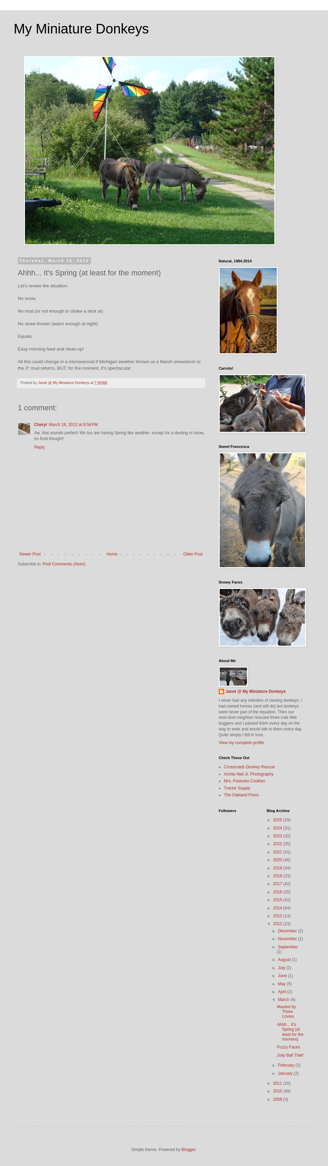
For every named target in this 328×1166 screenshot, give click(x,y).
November (288, 938)
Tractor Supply (237, 788)
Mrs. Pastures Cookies (244, 781)
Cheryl (40, 424)
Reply (39, 447)
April (282, 991)
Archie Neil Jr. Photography (248, 774)
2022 (278, 843)
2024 (278, 828)
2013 (278, 916)
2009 (278, 1099)
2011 (278, 1083)
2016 (278, 892)
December (288, 931)
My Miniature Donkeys (81, 28)
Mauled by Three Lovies (286, 1011)
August (285, 959)
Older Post (193, 554)
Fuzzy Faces (288, 1047)
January (285, 1073)
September (288, 947)
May (282, 984)
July (282, 967)
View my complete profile (241, 742)
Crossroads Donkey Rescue (249, 767)
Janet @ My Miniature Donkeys (256, 691)
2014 (278, 908)
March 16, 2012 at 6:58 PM (73, 424)
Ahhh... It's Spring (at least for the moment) (290, 1032)
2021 (278, 852)
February (286, 1065)
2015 (278, 899)
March (284, 999)
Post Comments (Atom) (64, 564)
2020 (278, 860)
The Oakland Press (241, 795)
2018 (278, 876)
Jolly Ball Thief (290, 1055)
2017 (278, 883)
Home (112, 554)
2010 (278, 1091)
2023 (278, 836)
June (283, 975)
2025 (278, 820)
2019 (278, 868)
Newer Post (30, 554)
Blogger (188, 1149)
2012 (278, 923)
